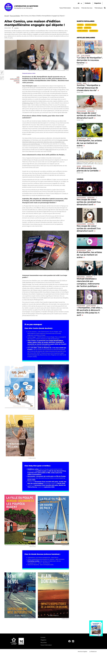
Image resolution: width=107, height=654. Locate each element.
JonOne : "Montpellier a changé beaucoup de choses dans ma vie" (88, 87)
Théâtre (89, 138)
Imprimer (16, 28)
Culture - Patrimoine (14, 78)
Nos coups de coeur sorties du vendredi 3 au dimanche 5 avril (89, 115)
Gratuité (80, 27)
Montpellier (16, 80)
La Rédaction (93, 651)
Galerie (84, 83)
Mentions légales (82, 651)
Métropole (80, 24)
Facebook (2, 73)
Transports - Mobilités (91, 24)
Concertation (89, 276)
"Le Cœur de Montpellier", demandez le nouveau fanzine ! (89, 60)
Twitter (2, 78)
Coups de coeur (90, 110)
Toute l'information (65, 8)
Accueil (6, 15)
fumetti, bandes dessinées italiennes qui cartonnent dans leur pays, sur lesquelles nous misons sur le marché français (45, 142)
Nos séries (76, 8)
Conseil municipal (81, 276)
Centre (17, 82)
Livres (78, 55)
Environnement (93, 30)
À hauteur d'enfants (81, 110)
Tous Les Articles (15, 15)
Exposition (79, 83)
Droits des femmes (81, 305)
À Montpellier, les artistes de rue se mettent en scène (89, 143)
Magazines (97, 3)
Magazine (43, 640)
